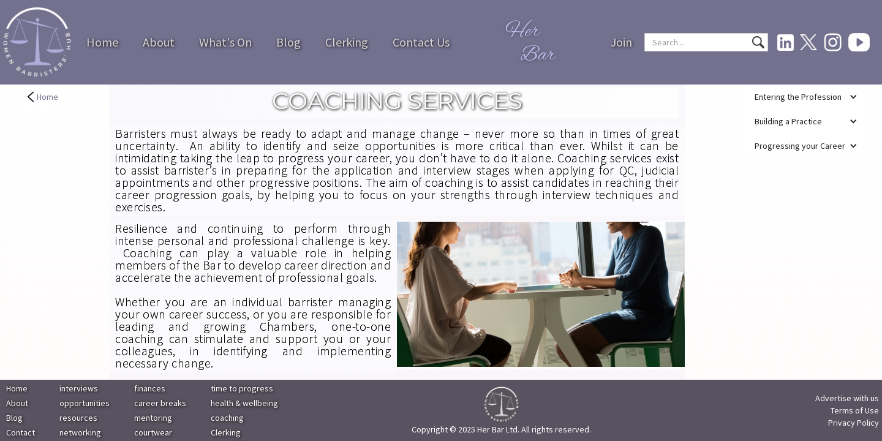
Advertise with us (847, 398)
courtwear (153, 432)
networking (80, 432)
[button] (806, 97)
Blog (288, 42)
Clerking (346, 42)
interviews (78, 388)
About (159, 42)
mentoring (153, 417)
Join (621, 42)
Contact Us (421, 42)
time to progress (242, 388)
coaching (227, 417)
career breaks (160, 403)
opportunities (84, 403)
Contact (20, 432)
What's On (225, 42)
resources (78, 417)
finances (149, 388)
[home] (37, 43)
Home (102, 42)
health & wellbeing (244, 403)
